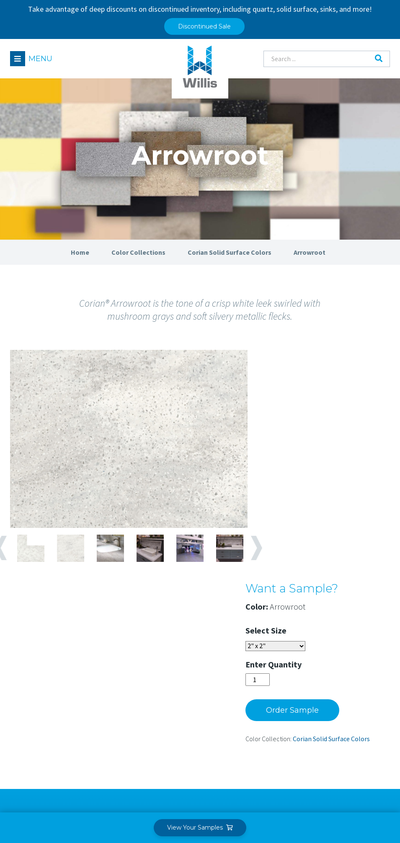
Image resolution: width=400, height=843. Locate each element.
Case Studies (340, 684)
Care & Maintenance (351, 715)
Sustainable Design (350, 730)
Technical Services (176, 715)
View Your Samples (200, 827)
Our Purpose (254, 684)
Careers (247, 699)
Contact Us (252, 730)
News (244, 715)
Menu (41, 58)
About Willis (258, 647)
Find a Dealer (34, 745)
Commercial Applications (168, 695)
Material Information (353, 668)
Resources (339, 647)
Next (257, 555)
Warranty (336, 746)
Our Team (251, 668)
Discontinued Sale (204, 26)
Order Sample (313, 486)
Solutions (166, 647)
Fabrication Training (352, 699)
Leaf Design (371, 795)
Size (299, 406)
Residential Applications (168, 672)
